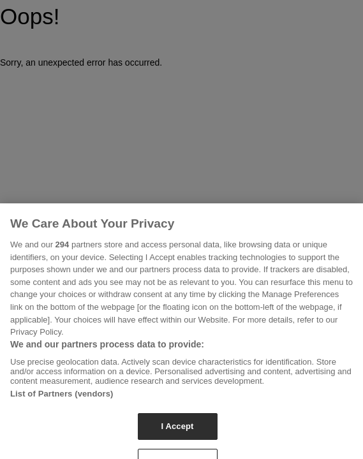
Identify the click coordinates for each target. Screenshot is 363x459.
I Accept (177, 430)
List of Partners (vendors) (62, 398)
